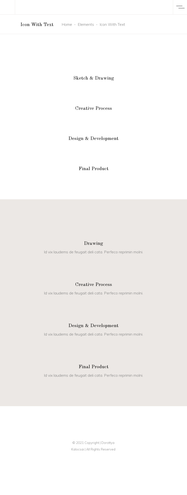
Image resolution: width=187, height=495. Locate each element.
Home (67, 24)
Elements (86, 24)
